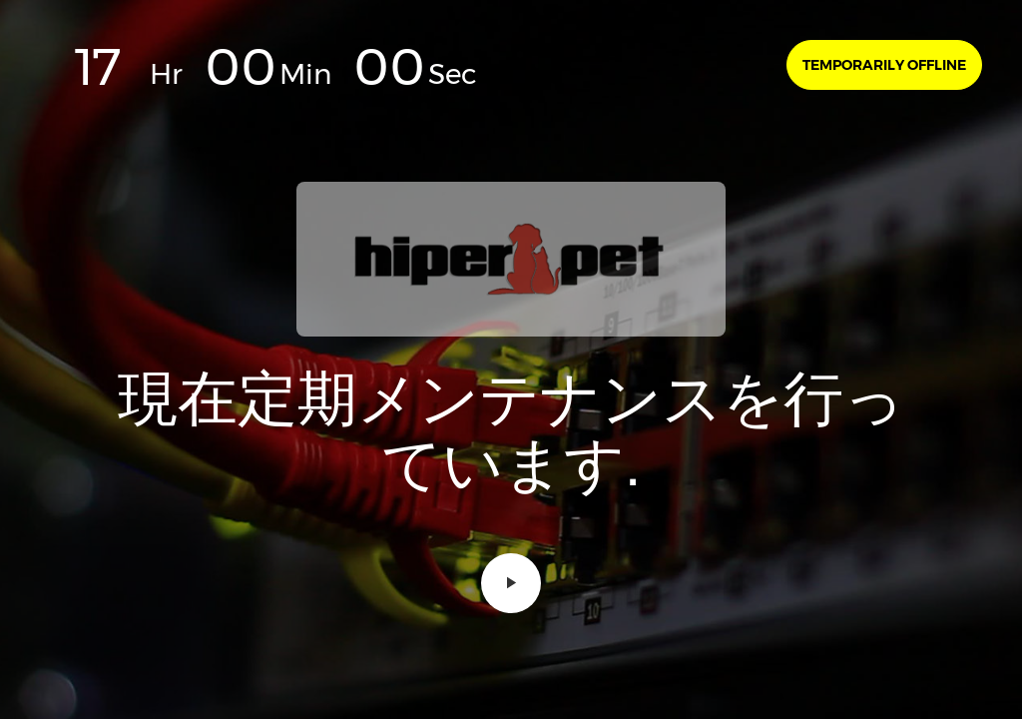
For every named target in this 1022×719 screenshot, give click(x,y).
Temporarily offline (884, 65)
